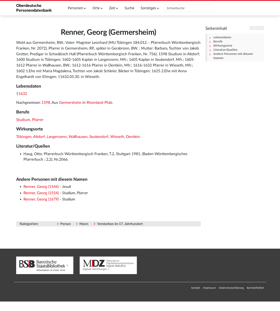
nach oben (256, 28)
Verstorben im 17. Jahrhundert (120, 224)
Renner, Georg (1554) (41, 193)
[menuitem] (195, 288)
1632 (22, 94)
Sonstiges (150, 8)
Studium (23, 120)
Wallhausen (78, 137)
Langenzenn (57, 137)
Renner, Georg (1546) (41, 187)
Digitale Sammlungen (95, 269)
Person (65, 224)
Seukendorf (98, 137)
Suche (129, 8)
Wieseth (117, 137)
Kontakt (195, 287)
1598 (45, 103)
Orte (97, 8)
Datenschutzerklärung (231, 287)
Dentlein (133, 137)
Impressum (209, 287)
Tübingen (24, 137)
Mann (83, 224)
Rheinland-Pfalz (99, 103)
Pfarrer (37, 120)
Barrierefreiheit (255, 287)
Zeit (113, 8)
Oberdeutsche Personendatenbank (34, 8)
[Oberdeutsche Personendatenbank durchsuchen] (189, 8)
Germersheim (70, 103)
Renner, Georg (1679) (41, 199)
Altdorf (39, 137)
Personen (77, 8)
